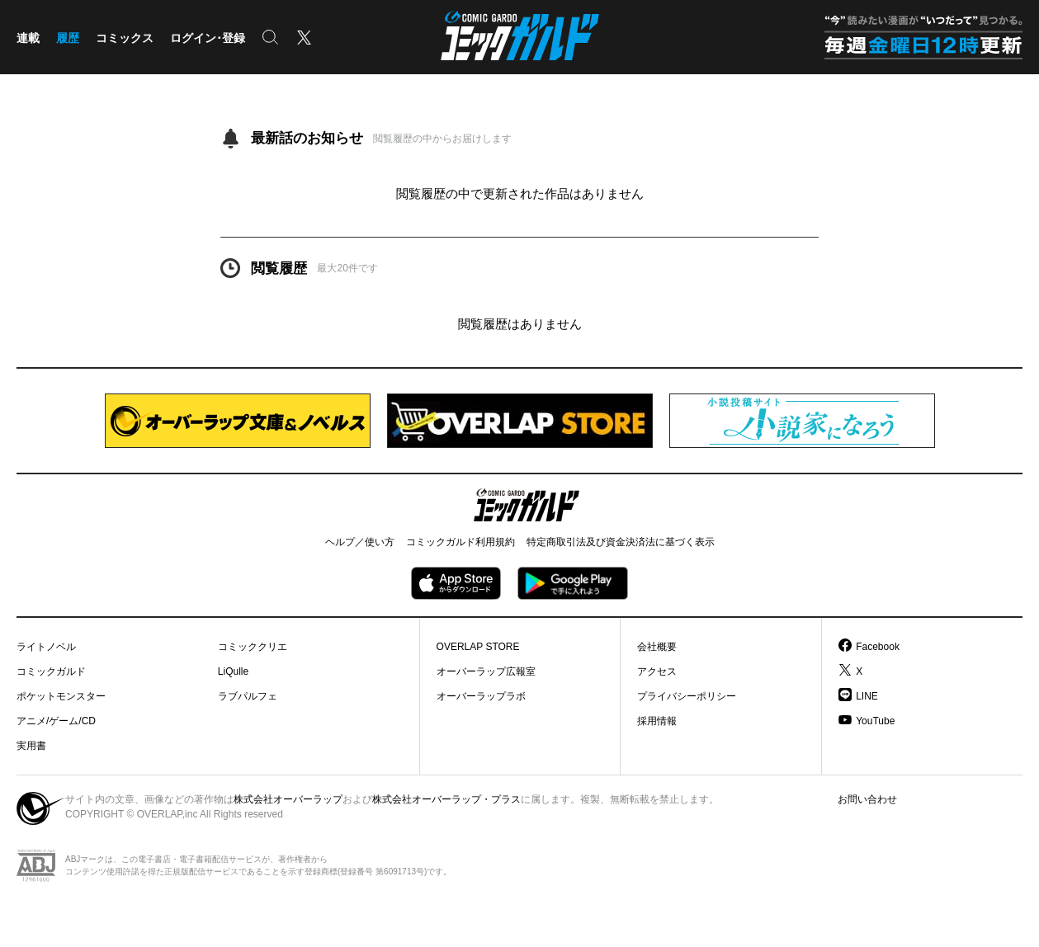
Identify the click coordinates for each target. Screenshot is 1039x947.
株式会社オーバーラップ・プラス (446, 799)
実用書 (31, 745)
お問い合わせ (867, 799)
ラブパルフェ (247, 696)
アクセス (657, 671)
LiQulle (233, 671)
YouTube (875, 721)
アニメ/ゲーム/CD (56, 721)
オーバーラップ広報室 (486, 671)
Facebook (878, 647)
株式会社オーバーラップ (288, 799)
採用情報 (657, 721)
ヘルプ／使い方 (359, 542)
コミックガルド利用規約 (460, 542)
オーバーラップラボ (481, 696)
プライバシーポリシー (686, 696)
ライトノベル (46, 647)
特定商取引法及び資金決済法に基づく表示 (621, 542)
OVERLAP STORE (478, 647)
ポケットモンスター (61, 696)
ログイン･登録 (207, 38)
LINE (867, 696)
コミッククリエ (252, 647)
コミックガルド (51, 671)
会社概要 (657, 647)
